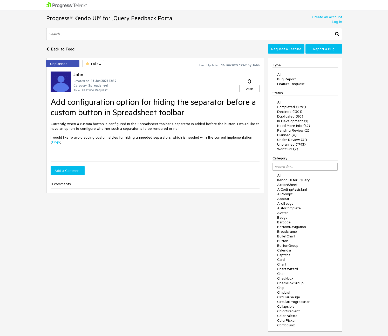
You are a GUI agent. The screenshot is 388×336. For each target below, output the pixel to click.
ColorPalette (287, 315)
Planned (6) (287, 135)
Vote (249, 88)
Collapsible (286, 306)
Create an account (327, 17)
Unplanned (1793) (291, 144)
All (279, 74)
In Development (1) (292, 121)
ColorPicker (286, 320)
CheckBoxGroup (290, 283)
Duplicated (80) (290, 116)
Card (281, 259)
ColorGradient (288, 311)
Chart (281, 264)
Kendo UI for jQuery (293, 180)
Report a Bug (324, 49)
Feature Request (290, 83)
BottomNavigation (291, 226)
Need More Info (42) (293, 125)
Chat (281, 273)
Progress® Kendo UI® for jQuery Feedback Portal (110, 18)
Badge (282, 217)
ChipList (283, 292)
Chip (280, 287)
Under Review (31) (292, 139)
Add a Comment (68, 170)
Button (282, 240)
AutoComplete (289, 208)
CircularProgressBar (293, 301)
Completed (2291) (291, 107)
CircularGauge (288, 297)
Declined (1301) (289, 111)
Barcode (284, 222)
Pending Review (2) (293, 130)
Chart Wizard (287, 269)
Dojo (56, 142)
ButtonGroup (287, 245)
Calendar (284, 250)
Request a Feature (286, 49)
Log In (337, 21)
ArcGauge (285, 203)
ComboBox (286, 325)
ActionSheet (287, 184)
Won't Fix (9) (287, 149)
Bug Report (286, 79)
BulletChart (286, 236)
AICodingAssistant (292, 189)
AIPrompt (284, 194)
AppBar (283, 198)
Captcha (283, 255)
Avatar (282, 212)
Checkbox (285, 278)
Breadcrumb (287, 231)
